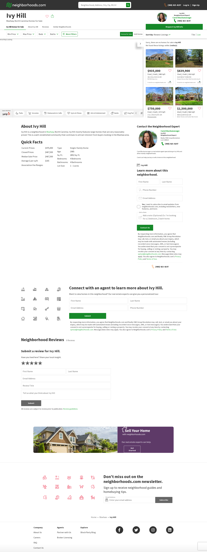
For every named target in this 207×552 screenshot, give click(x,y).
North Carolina (21, 21)
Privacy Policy (156, 329)
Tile (193, 35)
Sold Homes (138, 34)
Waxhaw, (10, 21)
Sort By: (149, 35)
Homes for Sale (126, 34)
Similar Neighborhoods (62, 27)
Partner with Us (64, 532)
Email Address (149, 198)
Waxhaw (50, 131)
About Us (38, 532)
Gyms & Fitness (74, 113)
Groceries (33, 113)
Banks (115, 113)
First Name (143, 182)
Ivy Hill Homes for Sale (15, 27)
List (199, 35)
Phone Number (149, 190)
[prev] (148, 58)
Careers (37, 537)
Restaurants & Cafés (53, 113)
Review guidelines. (70, 409)
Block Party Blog (88, 532)
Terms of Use (151, 259)
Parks (19, 113)
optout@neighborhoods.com (149, 254)
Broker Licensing (64, 537)
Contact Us (39, 547)
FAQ (35, 542)
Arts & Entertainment (96, 113)
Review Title (28, 386)
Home (94, 517)
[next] (170, 58)
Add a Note (142, 212)
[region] (72, 78)
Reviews (45, 27)
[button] (140, 43)
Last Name (167, 182)
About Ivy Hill (33, 27)
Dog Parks (129, 113)
